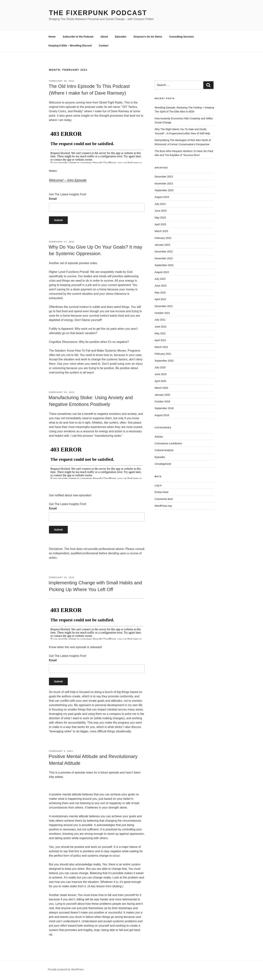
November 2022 (164, 258)
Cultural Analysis (164, 450)
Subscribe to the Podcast (78, 36)
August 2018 (162, 415)
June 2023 (161, 210)
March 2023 (161, 231)
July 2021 (160, 319)
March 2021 (161, 347)
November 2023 (164, 183)
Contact (103, 45)
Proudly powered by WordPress (66, 969)
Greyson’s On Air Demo (148, 36)
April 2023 (160, 224)
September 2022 (164, 265)
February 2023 (163, 238)
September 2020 (164, 360)
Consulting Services (181, 36)
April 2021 (160, 340)
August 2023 (162, 197)
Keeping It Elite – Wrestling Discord (70, 45)
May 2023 (160, 217)
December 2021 (164, 306)
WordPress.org (163, 505)
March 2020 (161, 387)
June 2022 (161, 285)
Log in (158, 485)
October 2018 (162, 401)
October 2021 (162, 312)
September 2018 (164, 408)
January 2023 (162, 244)
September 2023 (164, 190)
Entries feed (161, 492)
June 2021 (161, 326)
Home (52, 36)
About (104, 36)
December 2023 (164, 176)
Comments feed (164, 499)
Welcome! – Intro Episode (68, 180)
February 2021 (163, 353)
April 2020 (160, 381)
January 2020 (162, 394)
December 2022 (164, 251)
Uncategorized (163, 463)
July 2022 (160, 278)
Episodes (120, 36)
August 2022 (162, 272)
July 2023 (160, 203)
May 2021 (160, 333)
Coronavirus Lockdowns (168, 443)
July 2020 (160, 367)
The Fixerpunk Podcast (98, 13)
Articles (159, 436)
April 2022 (160, 299)
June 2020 (161, 374)
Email (53, 198)
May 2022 (160, 292)
